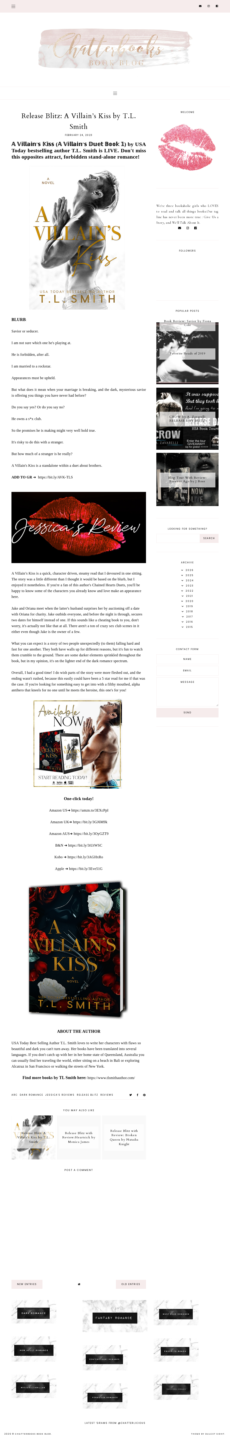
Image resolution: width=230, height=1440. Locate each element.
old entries (131, 1284)
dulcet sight (215, 1434)
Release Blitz (87, 1095)
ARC (14, 1095)
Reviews (106, 1095)
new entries (27, 1284)
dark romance (31, 1095)
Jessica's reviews (60, 1095)
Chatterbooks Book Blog (33, 1434)
